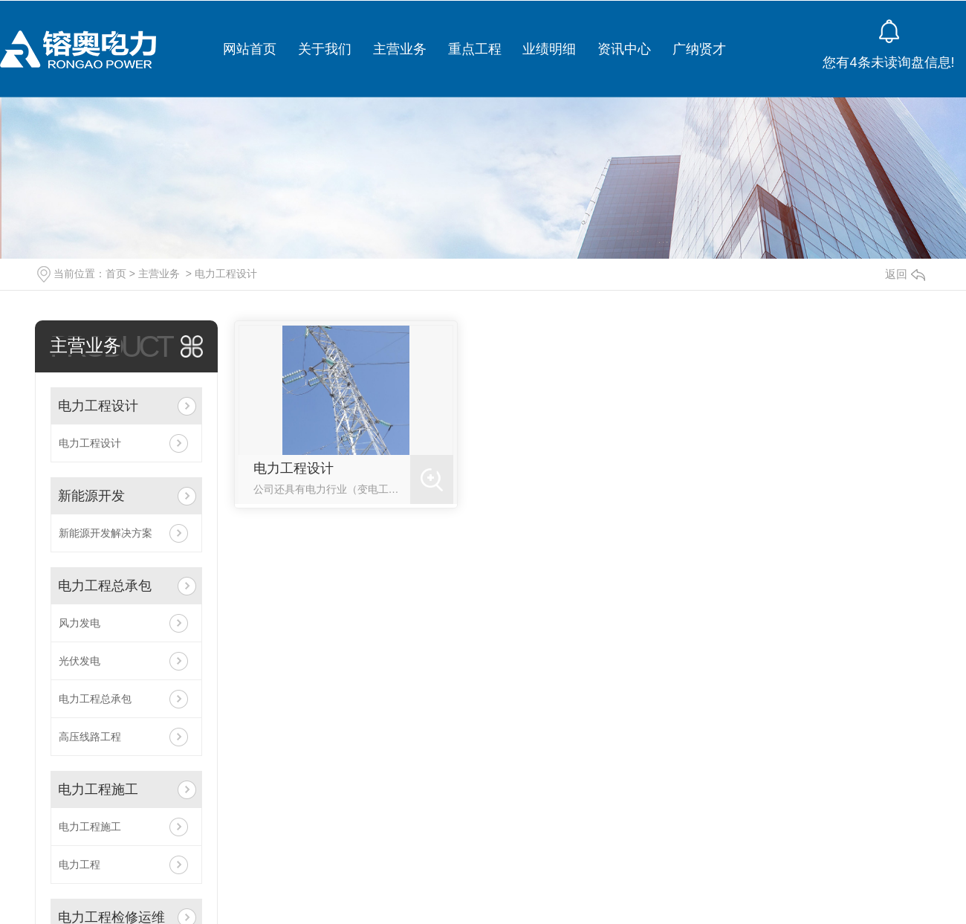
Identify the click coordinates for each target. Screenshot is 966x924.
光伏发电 (79, 661)
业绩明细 (549, 49)
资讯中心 (624, 49)
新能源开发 (91, 495)
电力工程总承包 (105, 585)
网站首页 (249, 49)
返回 (905, 274)
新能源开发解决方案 (105, 533)
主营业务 (400, 49)
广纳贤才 (699, 49)
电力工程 (79, 864)
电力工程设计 (226, 274)
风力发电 (79, 623)
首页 (116, 274)
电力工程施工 (98, 789)
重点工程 (475, 49)
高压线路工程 (90, 737)
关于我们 (324, 49)
